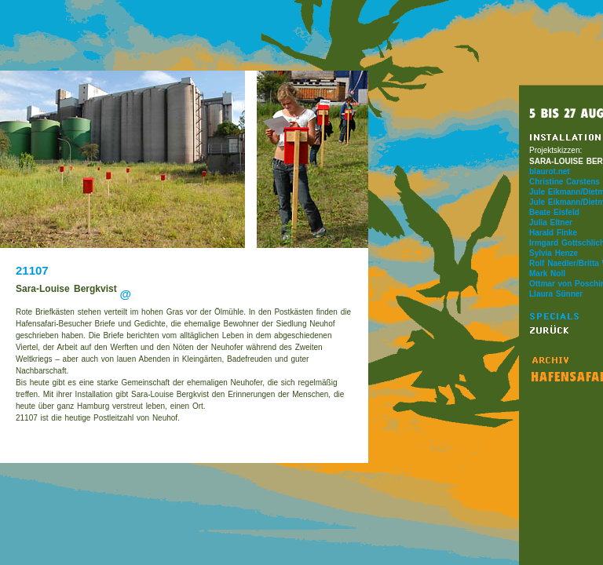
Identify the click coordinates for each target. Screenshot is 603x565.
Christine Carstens (564, 181)
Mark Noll (547, 273)
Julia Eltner (550, 222)
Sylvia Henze (553, 253)
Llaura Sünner (556, 294)
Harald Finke (553, 232)
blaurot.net (549, 171)
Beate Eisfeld (554, 212)
